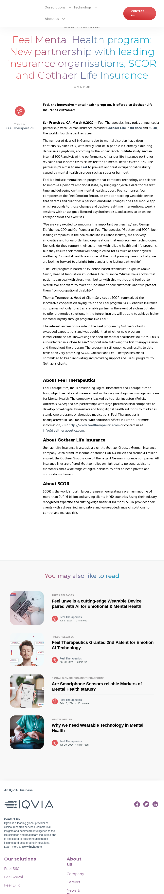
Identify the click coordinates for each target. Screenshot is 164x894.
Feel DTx (12, 885)
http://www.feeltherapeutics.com (94, 425)
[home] (24, 13)
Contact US (137, 13)
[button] (56, 7)
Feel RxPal (13, 877)
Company (74, 874)
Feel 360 (11, 869)
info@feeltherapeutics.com (63, 430)
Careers (73, 882)
